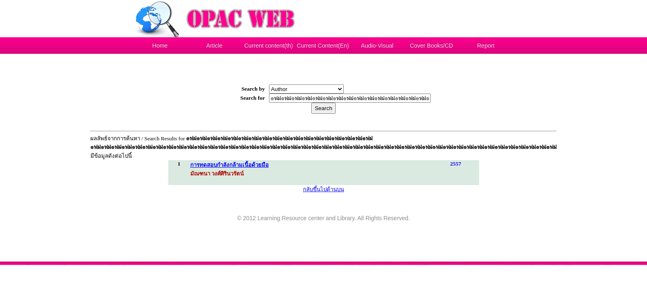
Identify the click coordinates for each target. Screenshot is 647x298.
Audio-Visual (377, 45)
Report (485, 45)
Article (214, 45)
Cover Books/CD (431, 45)
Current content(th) (268, 45)
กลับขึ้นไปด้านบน (323, 189)
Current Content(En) (323, 45)
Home (159, 45)
